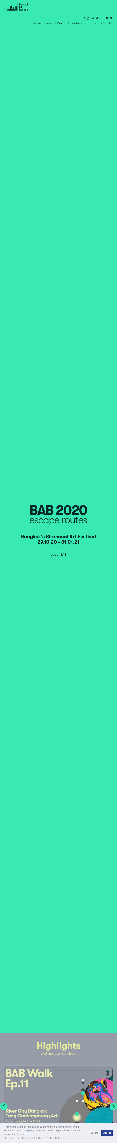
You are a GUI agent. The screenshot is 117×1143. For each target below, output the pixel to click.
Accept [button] (107, 1133)
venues (47, 23)
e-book (85, 23)
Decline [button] (94, 1133)
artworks (36, 23)
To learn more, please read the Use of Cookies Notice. (34, 1138)
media (75, 23)
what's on (58, 23)
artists (26, 23)
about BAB (58, 554)
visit (68, 23)
